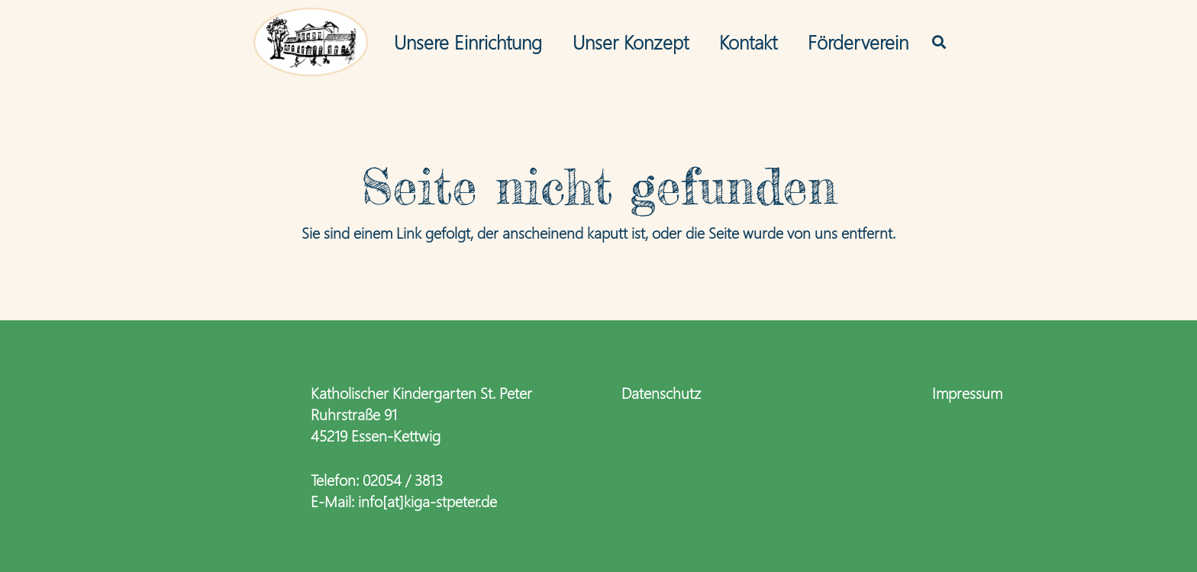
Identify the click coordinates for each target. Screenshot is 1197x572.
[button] (939, 42)
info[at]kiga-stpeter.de (427, 500)
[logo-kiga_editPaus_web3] (310, 42)
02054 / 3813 (403, 479)
